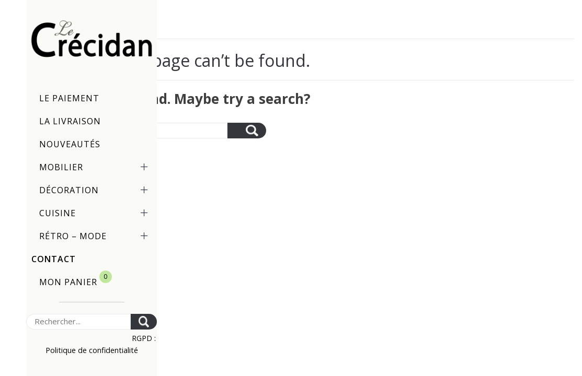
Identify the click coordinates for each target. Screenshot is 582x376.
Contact (53, 259)
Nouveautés (69, 144)
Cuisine (95, 213)
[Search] (78, 322)
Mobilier (95, 167)
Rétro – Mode (95, 236)
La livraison (70, 121)
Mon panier (75, 279)
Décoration (95, 190)
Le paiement (69, 98)
